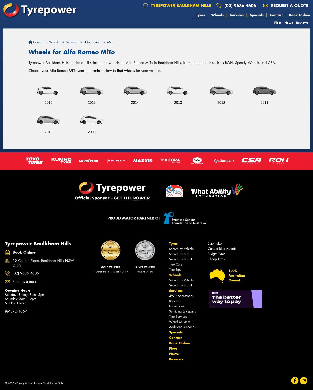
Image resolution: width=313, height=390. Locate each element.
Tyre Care (175, 264)
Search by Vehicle (181, 249)
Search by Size (179, 254)
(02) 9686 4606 (240, 5)
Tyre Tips (175, 270)
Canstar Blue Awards (222, 249)
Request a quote (285, 5)
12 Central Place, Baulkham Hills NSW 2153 (43, 263)
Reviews (302, 22)
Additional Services (182, 327)
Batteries (174, 301)
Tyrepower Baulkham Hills (177, 5)
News (288, 22)
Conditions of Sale (53, 383)
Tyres (200, 15)
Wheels (217, 15)
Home (35, 42)
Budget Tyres (216, 254)
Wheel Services (179, 322)
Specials (256, 15)
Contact (276, 15)
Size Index (215, 243)
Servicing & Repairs (182, 311)
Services (237, 15)
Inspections (176, 306)
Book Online (299, 15)
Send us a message (27, 281)
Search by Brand (180, 259)
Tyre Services (178, 317)
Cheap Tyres (216, 259)
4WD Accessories (181, 296)
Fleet (277, 22)
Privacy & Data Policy (28, 383)
